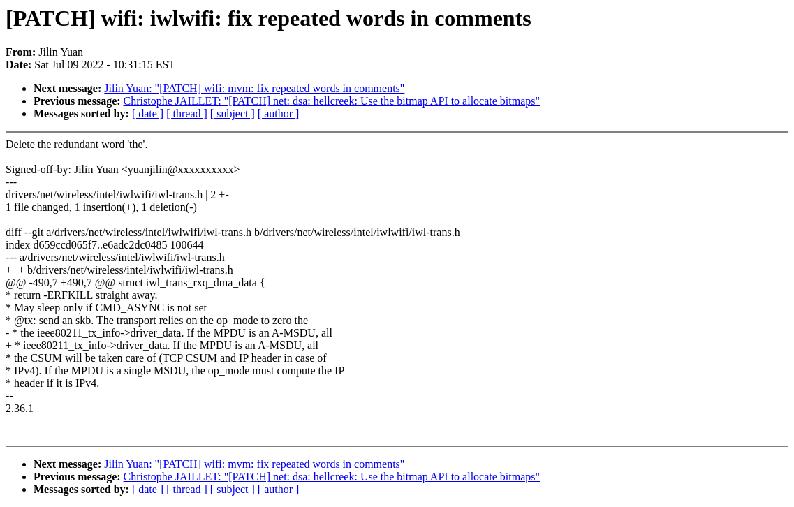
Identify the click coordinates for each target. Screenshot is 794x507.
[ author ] (279, 113)
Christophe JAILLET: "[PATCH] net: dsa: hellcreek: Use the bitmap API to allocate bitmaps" (332, 101)
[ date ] (147, 113)
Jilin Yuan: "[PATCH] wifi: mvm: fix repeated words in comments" (254, 88)
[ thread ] (186, 113)
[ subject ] (232, 113)
